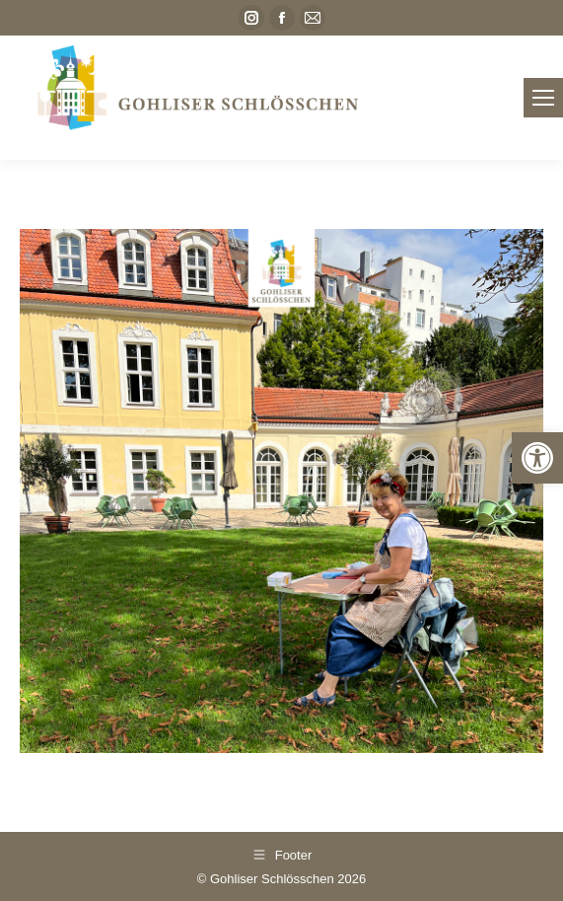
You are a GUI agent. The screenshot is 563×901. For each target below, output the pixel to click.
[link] (537, 458)
